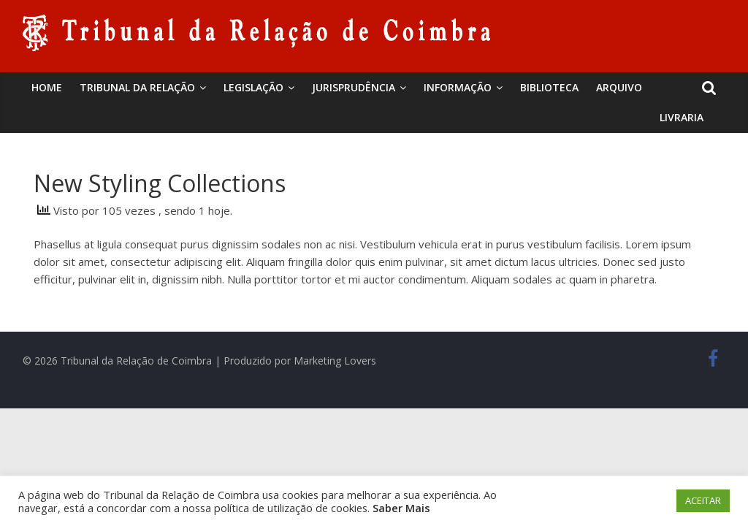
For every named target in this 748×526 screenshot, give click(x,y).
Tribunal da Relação (137, 87)
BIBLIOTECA (549, 87)
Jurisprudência (353, 87)
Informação (458, 87)
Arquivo (619, 87)
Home (46, 87)
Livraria (681, 117)
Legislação (253, 87)
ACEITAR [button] (703, 500)
